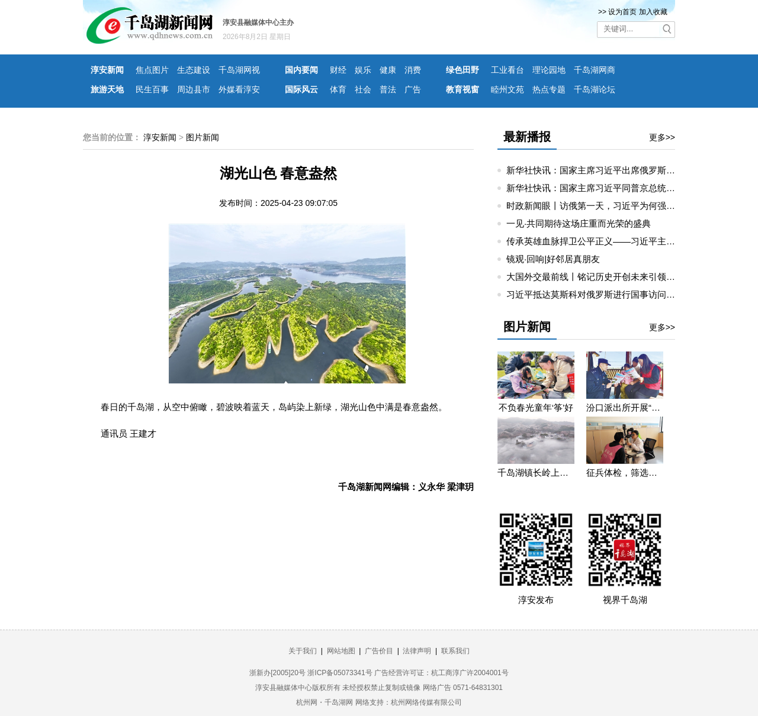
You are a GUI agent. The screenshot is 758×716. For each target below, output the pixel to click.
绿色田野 (462, 70)
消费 (412, 70)
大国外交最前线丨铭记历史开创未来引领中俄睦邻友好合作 (621, 277)
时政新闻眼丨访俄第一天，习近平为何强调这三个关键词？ (621, 206)
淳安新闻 (107, 70)
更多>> (662, 137)
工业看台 (507, 70)
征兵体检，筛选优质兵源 (624, 472)
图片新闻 (202, 137)
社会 (363, 89)
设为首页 (622, 12)
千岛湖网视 (239, 70)
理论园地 (549, 70)
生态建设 (193, 70)
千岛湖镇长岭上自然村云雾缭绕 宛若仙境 (535, 472)
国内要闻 (301, 70)
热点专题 (549, 89)
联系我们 (455, 651)
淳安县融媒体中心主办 (258, 22)
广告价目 (379, 651)
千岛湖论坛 (594, 89)
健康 (388, 70)
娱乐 (363, 70)
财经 (338, 70)
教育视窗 (462, 89)
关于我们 (302, 651)
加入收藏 (653, 12)
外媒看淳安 (239, 89)
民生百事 (152, 89)
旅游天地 (107, 89)
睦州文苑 (507, 89)
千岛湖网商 (594, 70)
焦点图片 (152, 70)
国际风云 (301, 89)
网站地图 (341, 651)
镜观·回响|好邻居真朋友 (553, 259)
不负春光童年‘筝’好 (536, 407)
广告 (412, 89)
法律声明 (417, 651)
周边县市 (193, 89)
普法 (388, 89)
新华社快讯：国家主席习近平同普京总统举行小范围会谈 (617, 188)
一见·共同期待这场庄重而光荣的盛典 (578, 223)
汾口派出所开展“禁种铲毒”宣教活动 (624, 407)
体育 (338, 89)
